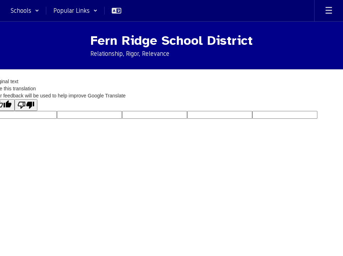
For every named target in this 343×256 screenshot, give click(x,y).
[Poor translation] (26, 105)
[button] (25, 10)
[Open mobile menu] (329, 10)
